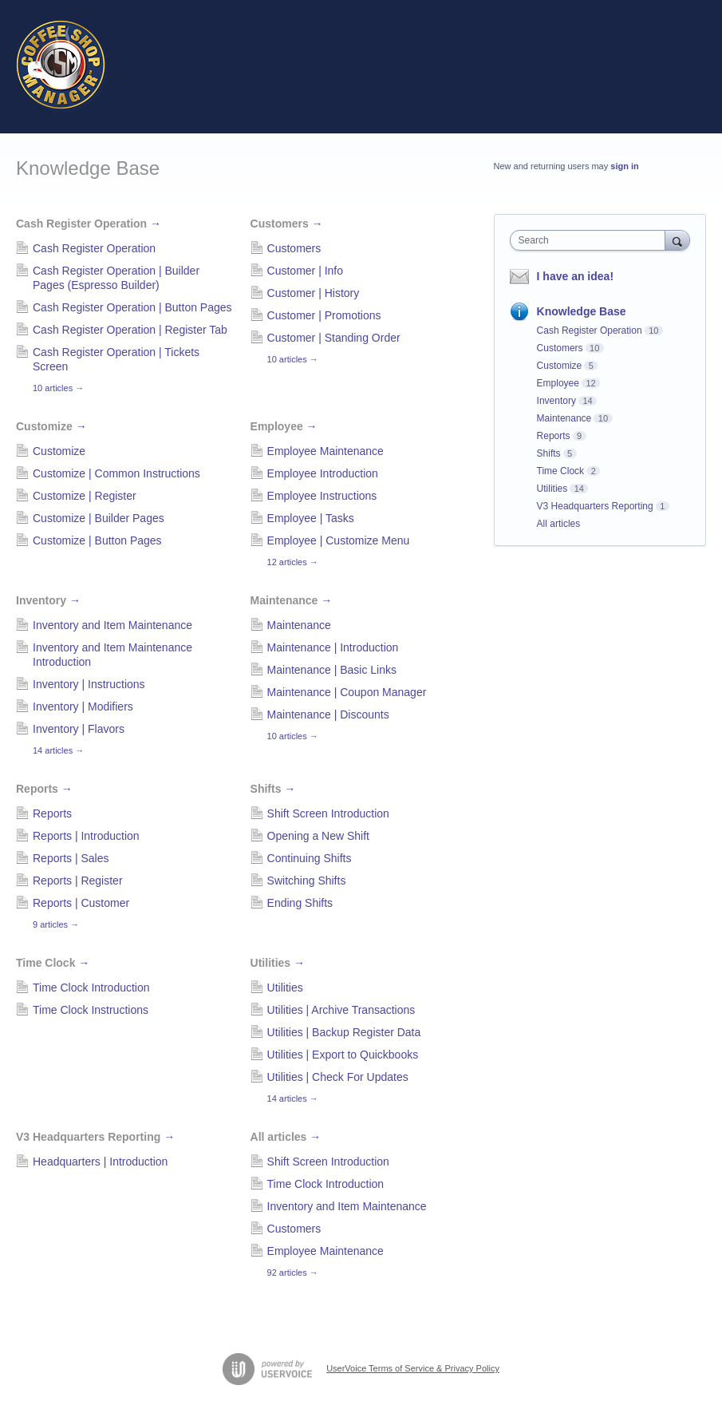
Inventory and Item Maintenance (112, 625)
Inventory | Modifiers (83, 706)
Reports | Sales (70, 858)
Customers (287, 223)
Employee (284, 426)
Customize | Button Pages (97, 540)
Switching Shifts (306, 880)
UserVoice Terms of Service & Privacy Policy (412, 1368)
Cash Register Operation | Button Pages (132, 307)
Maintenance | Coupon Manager (347, 692)
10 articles (58, 388)
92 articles (292, 1272)
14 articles (58, 750)
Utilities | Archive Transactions (341, 1009)
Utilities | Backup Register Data (344, 1032)
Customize (51, 426)
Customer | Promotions (324, 315)
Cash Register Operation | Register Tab (130, 329)
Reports (44, 788)
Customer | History (313, 293)
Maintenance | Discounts (328, 714)
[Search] (677, 240)
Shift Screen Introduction (328, 813)
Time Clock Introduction (91, 987)
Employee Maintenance (325, 451)
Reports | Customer (81, 903)
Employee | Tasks (310, 518)
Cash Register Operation (88, 223)
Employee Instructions (322, 495)
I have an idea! (575, 276)
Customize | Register (84, 495)
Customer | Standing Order (333, 337)
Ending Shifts (300, 903)
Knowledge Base (581, 311)
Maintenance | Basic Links (332, 669)
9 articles (56, 924)
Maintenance (292, 600)
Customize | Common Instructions (116, 473)
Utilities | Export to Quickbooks (343, 1054)
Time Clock (52, 962)
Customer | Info (305, 270)
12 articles (292, 562)
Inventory (48, 600)
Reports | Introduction (86, 835)
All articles (286, 1136)
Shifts (273, 788)
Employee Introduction (322, 473)
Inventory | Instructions (89, 684)
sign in (624, 166)
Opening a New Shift (318, 835)
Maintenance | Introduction (333, 647)
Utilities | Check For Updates (337, 1077)
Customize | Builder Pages (98, 518)
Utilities (278, 962)
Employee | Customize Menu (338, 540)
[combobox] (591, 240)
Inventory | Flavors (78, 728)
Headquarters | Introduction (100, 1161)
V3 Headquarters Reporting (95, 1136)
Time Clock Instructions (90, 1009)
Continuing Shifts (309, 858)
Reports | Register (78, 880)
